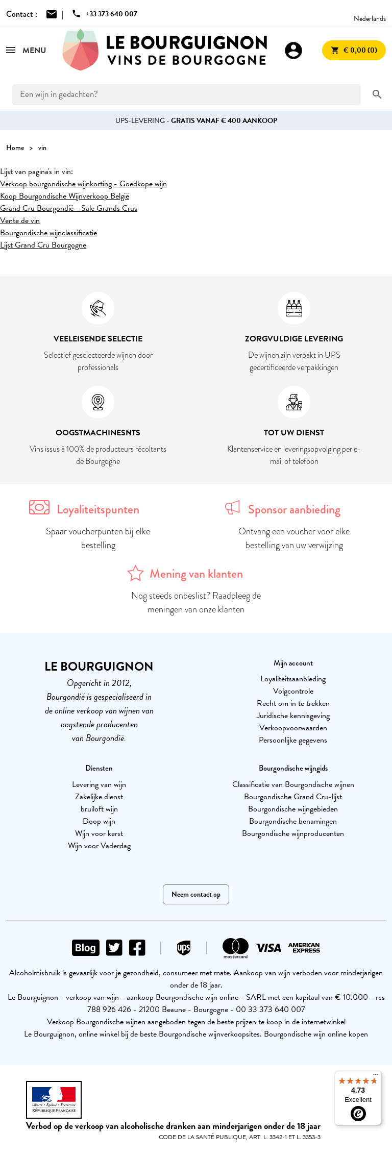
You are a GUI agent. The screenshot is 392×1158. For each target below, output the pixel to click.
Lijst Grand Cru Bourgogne (43, 245)
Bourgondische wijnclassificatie (48, 233)
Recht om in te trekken (293, 703)
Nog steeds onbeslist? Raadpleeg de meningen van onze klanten (196, 602)
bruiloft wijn (99, 809)
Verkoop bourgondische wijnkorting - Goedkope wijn (83, 184)
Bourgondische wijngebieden (293, 809)
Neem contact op (196, 894)
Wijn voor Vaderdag (99, 846)
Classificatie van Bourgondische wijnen (293, 784)
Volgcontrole (293, 691)
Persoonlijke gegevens (293, 740)
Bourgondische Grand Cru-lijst (293, 797)
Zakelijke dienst (99, 797)
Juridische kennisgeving (293, 715)
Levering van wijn (99, 784)
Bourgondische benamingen (293, 821)
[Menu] (376, 1077)
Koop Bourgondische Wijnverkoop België (64, 196)
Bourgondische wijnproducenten (293, 833)
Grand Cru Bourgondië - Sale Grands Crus (68, 208)
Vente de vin (20, 220)
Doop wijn (99, 821)
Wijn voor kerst (99, 833)
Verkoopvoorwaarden (293, 728)
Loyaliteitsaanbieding (293, 679)
